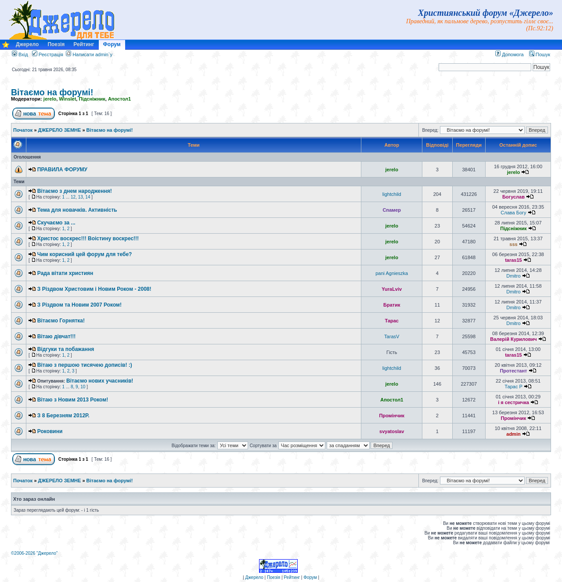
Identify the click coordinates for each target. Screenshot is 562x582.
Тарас (392, 320)
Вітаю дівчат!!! (56, 336)
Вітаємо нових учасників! (99, 381)
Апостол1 (119, 98)
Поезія (56, 44)
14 (87, 197)
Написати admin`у (92, 54)
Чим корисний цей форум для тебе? (84, 254)
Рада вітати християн (65, 273)
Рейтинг (83, 44)
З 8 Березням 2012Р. (63, 415)
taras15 (513, 260)
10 (82, 386)
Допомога (509, 54)
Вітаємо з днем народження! (74, 191)
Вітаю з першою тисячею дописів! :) (84, 365)
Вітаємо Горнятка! (61, 321)
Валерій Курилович (513, 339)
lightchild (391, 194)
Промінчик (391, 415)
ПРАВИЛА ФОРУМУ (62, 169)
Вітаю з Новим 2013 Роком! (72, 400)
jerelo (49, 98)
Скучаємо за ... (56, 223)
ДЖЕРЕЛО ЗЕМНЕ (59, 130)
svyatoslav (391, 431)
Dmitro (513, 275)
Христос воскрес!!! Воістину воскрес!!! (88, 238)
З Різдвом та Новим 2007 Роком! (79, 305)
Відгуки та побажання (65, 349)
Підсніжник (92, 98)
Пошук (539, 54)
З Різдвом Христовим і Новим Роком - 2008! (94, 289)
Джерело (27, 44)
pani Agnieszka (391, 273)
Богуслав (513, 196)
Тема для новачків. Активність (77, 210)
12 (73, 197)
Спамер (391, 210)
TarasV (391, 336)
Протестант (513, 370)
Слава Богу (513, 212)
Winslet (67, 98)
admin (513, 434)
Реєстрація (47, 54)
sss (513, 244)
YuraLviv (392, 289)
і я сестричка (513, 402)
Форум (112, 44)
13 (80, 197)
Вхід (20, 54)
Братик (391, 304)
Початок (22, 130)
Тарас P (513, 386)
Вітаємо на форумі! (52, 92)
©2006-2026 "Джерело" (34, 553)
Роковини (50, 431)
